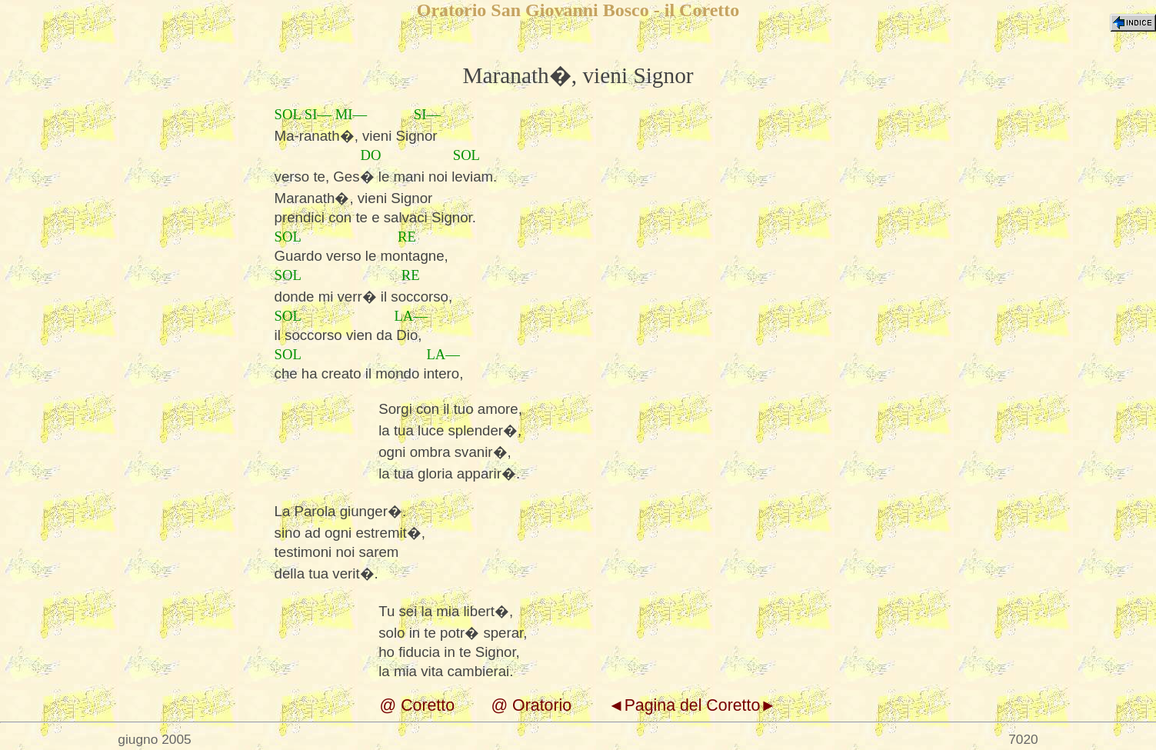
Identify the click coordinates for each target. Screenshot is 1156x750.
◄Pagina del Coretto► (692, 705)
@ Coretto (417, 705)
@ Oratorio (531, 705)
